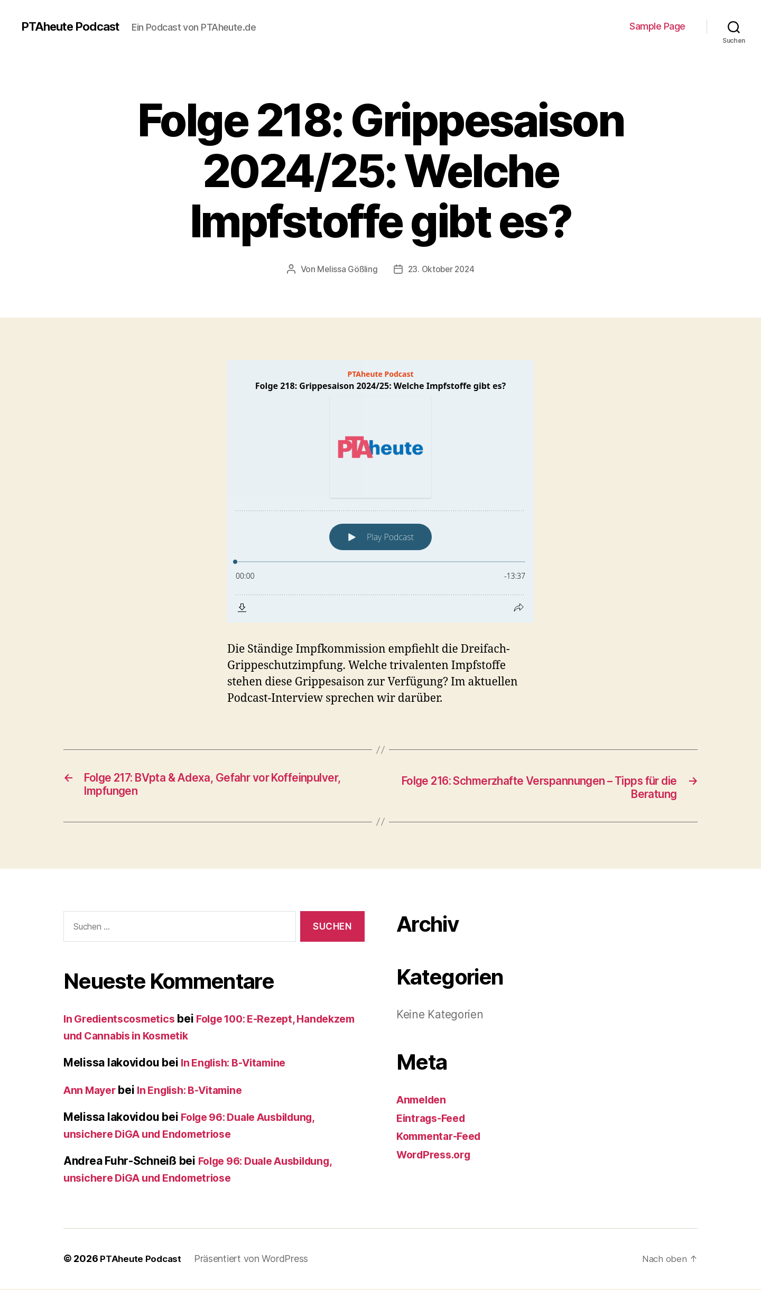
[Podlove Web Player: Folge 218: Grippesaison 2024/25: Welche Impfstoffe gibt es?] (380, 491)
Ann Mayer (91, 1091)
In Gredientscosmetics (123, 1020)
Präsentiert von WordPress (254, 1260)
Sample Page (657, 26)
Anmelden (423, 1101)
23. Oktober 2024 (441, 269)
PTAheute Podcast (74, 26)
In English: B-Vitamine (238, 1064)
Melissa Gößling (345, 269)
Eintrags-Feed (434, 1119)
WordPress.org (436, 1155)
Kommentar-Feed (442, 1137)
